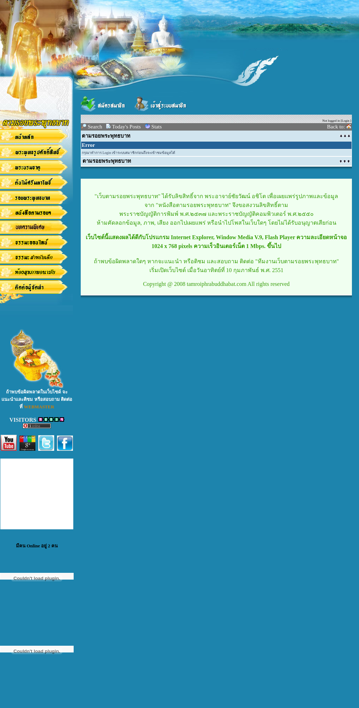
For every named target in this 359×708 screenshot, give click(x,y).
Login (345, 120)
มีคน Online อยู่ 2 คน (37, 545)
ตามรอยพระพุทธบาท (106, 136)
